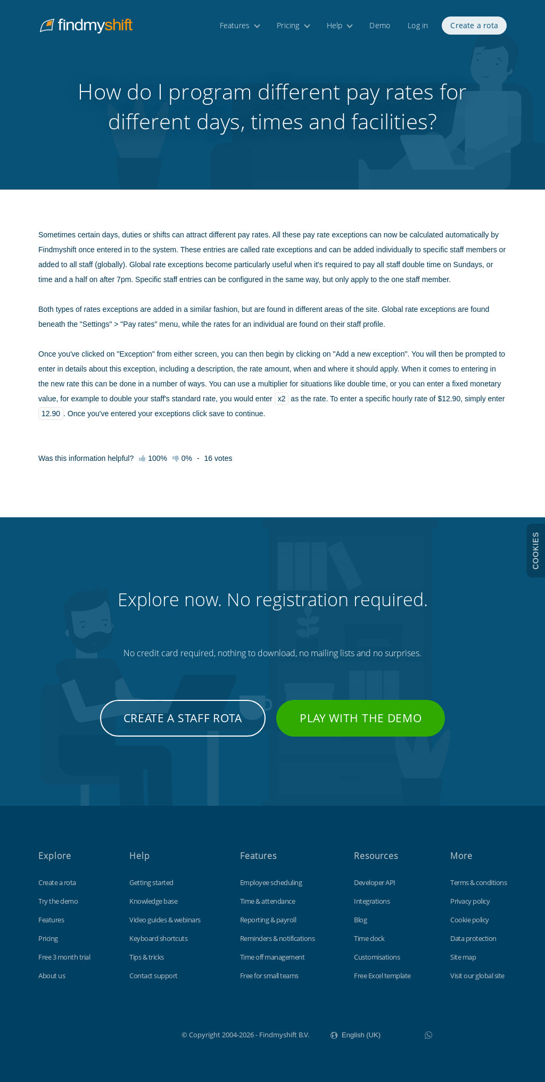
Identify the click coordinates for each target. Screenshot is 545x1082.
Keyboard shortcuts (158, 938)
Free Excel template (382, 975)
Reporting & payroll (268, 919)
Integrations (372, 901)
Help (335, 25)
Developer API (374, 882)
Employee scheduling (271, 882)
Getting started (151, 882)
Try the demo (58, 901)
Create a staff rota (182, 718)
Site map (463, 957)
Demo (379, 25)
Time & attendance (267, 901)
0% (182, 458)
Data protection (473, 938)
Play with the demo (361, 718)
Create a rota (474, 25)
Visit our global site (477, 975)
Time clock (369, 938)
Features (235, 25)
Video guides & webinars (165, 919)
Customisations (377, 957)
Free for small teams (269, 975)
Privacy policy (470, 901)
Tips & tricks (146, 957)
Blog (360, 919)
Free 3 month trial (64, 957)
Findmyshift (128, 1033)
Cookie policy (469, 919)
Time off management (272, 957)
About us (51, 975)
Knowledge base (153, 901)
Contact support (153, 975)
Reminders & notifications (277, 938)
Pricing (288, 25)
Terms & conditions (478, 882)
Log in (418, 25)
